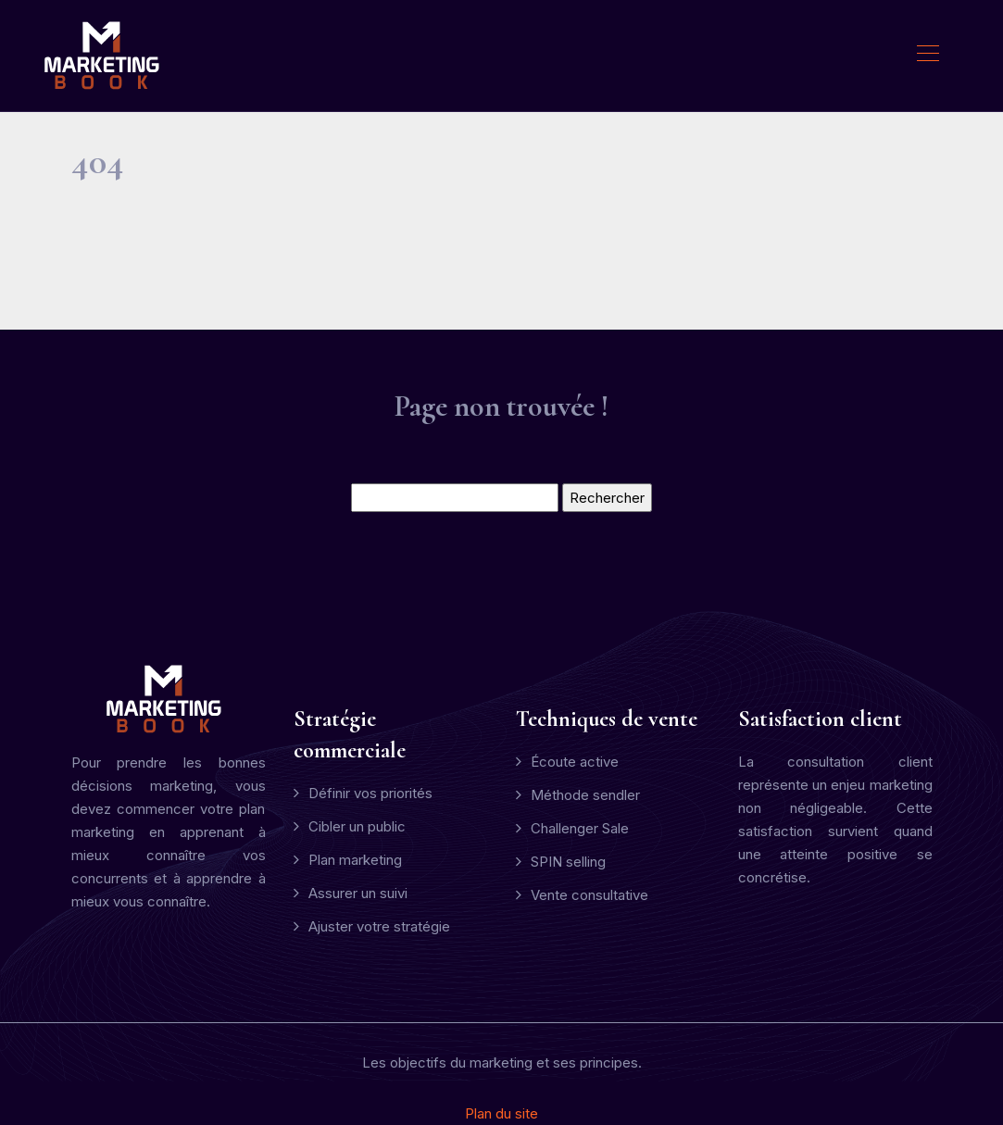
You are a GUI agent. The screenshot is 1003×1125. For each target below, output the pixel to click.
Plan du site (501, 1113)
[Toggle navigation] (927, 55)
